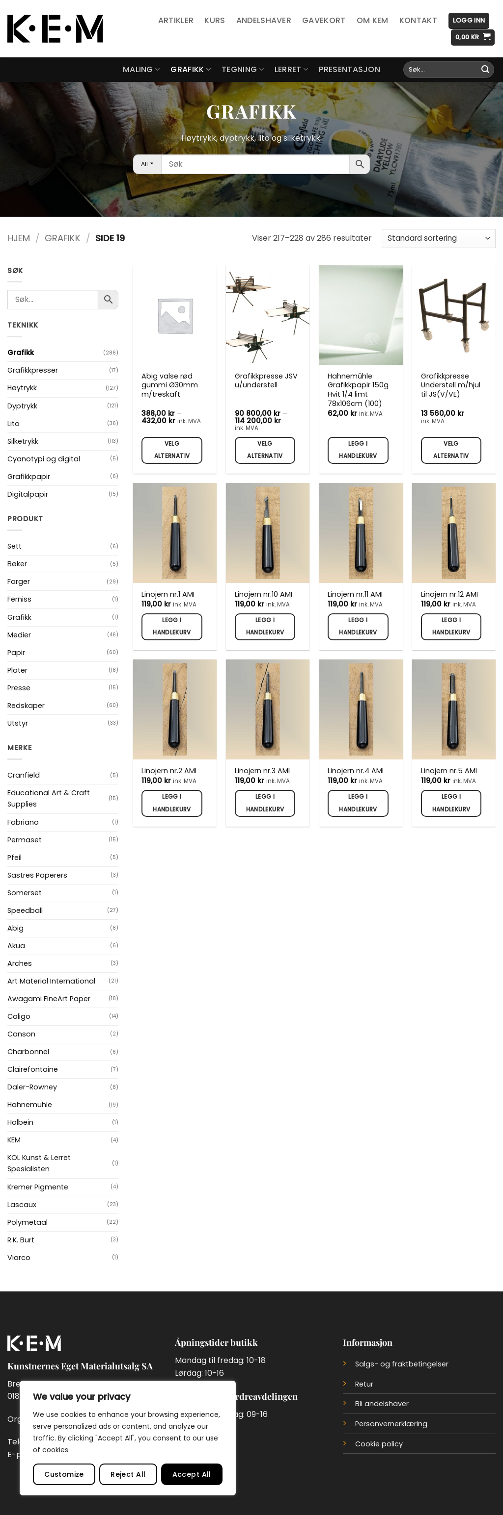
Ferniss (19, 599)
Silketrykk (22, 441)
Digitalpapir (27, 494)
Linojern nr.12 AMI (449, 594)
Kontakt (418, 20)
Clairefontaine (32, 1069)
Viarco (18, 1257)
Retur (364, 1384)
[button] (468, 21)
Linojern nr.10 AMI (263, 594)
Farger (18, 581)
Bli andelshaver (382, 1404)
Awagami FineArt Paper (48, 999)
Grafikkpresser (32, 370)
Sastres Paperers (37, 875)
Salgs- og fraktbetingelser (401, 1364)
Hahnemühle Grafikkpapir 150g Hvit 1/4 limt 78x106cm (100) (358, 390)
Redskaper (26, 705)
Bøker (17, 564)
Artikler (176, 20)
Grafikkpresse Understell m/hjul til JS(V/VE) (450, 385)
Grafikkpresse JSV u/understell (266, 381)
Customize (64, 1474)
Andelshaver (264, 20)
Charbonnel (28, 1052)
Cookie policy (379, 1444)
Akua (16, 946)
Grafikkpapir (28, 476)
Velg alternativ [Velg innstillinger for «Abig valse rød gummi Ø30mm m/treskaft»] (172, 450)
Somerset (24, 893)
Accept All (191, 1474)
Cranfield (23, 775)
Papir (16, 652)
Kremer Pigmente (37, 1187)
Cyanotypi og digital (43, 459)
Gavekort (324, 20)
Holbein (20, 1122)
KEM (14, 1140)
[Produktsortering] (439, 238)
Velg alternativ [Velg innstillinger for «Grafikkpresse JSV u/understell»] (264, 450)
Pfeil (14, 857)
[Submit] (485, 69)
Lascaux (21, 1205)
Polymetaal (27, 1222)
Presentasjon (349, 69)
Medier (19, 635)
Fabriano (23, 822)
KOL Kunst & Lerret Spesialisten (39, 1163)
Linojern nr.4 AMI (356, 771)
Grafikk (190, 69)
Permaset (24, 840)
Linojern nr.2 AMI (168, 771)
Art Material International (51, 981)
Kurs (214, 20)
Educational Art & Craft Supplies (48, 798)
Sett (14, 546)
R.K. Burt (20, 1240)
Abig (15, 928)
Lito (13, 424)
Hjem (18, 238)
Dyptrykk (22, 406)
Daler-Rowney (32, 1087)
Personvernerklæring (391, 1424)
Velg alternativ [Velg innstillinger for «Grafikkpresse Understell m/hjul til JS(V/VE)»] (451, 450)
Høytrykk (22, 388)
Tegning (243, 69)
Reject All (128, 1474)
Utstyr (17, 723)
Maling (141, 69)
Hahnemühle (29, 1105)
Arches (19, 963)
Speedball (25, 910)
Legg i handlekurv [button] (358, 450)
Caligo (18, 1016)
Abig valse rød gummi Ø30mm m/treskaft (169, 385)
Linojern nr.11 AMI (355, 594)
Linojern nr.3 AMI (262, 771)
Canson (21, 1034)
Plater (17, 670)
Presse (18, 688)
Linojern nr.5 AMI (449, 771)
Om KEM (373, 20)
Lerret (291, 69)
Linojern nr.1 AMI (168, 594)
